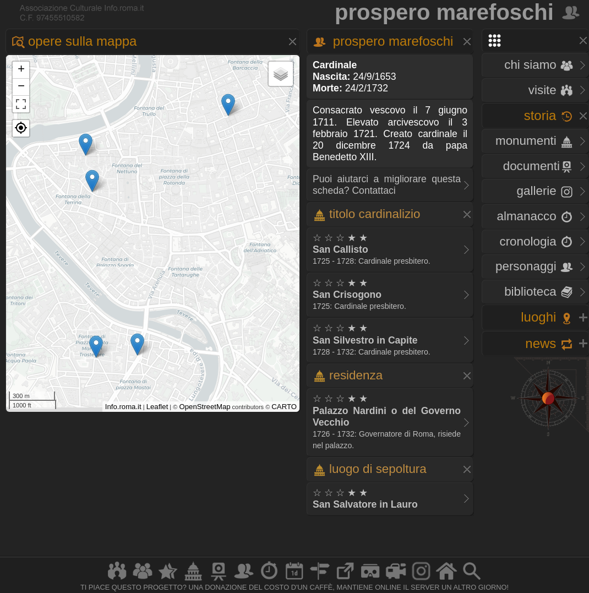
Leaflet (157, 406)
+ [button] (21, 70)
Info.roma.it (123, 406)
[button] (21, 128)
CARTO (284, 406)
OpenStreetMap (204, 406)
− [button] (21, 87)
